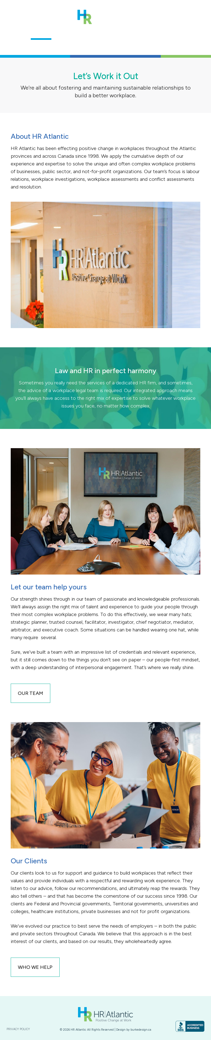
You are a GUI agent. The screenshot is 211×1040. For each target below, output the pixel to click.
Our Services (102, 32)
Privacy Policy (18, 1029)
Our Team (69, 32)
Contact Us (174, 32)
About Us (41, 32)
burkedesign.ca (141, 1029)
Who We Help (139, 32)
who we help (35, 967)
